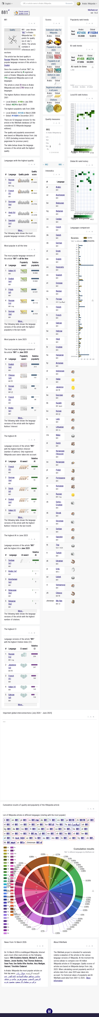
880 (61, 164)
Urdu (58, 569)
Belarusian (60, 203)
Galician (59, 323)
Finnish (58, 307)
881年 (71, 820)
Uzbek (58, 577)
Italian (58, 379)
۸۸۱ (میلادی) (74, 824)
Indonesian (60, 371)
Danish (58, 235)
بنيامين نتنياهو (34, 976)
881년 (51, 824)
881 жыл (11, 842)
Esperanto (60, 267)
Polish (58, 470)
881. (69, 829)
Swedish (59, 537)
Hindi (58, 339)
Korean (58, 411)
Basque (59, 291)
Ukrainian (59, 561)
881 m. (34, 833)
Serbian (59, 529)
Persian (59, 299)
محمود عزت (9, 982)
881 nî (39, 842)
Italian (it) (12, 270)
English (7, 3)
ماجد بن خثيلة (10, 979)
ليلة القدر (12, 976)
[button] (29, 23)
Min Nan (59, 601)
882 (45, 164)
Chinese (59, 593)
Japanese (59, 387)
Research (69, 3)
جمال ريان (20, 973)
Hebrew (59, 331)
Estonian (59, 283)
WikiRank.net (93, 10)
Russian (7, 59)
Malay (58, 435)
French (58, 315)
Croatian (59, 347)
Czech (58, 227)
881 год (35, 820)
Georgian (59, 395)
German (59, 243)
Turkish (58, 553)
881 (23, 32)
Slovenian (59, 521)
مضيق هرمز (22, 979)
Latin (58, 419)
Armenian (59, 363)
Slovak (58, 513)
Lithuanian (60, 427)
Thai (57, 545)
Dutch (58, 443)
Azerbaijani (60, 195)
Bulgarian (59, 211)
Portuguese (60, 478)
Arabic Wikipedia (87, 4)
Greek (58, 251)
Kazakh (59, 403)
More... (20, 230)
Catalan (59, 219)
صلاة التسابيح (22, 976)
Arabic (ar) (12, 571)
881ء (22, 842)
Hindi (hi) (11, 212)
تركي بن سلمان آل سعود (25, 982)
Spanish (59, 275)
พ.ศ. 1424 (19, 838)
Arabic (58, 187)
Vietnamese (60, 585)
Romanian (59, 486)
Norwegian (60, 462)
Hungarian (60, 355)
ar (9, 10)
